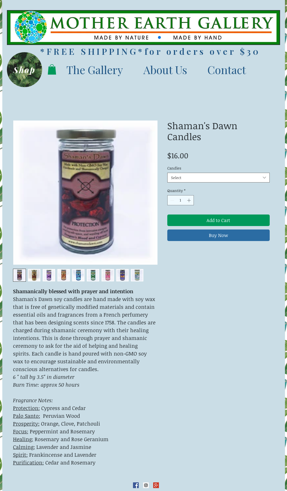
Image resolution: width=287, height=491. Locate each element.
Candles (174, 168)
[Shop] (24, 69)
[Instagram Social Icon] (146, 485)
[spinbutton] (180, 200)
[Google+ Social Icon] (156, 485)
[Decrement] (171, 200)
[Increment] (189, 200)
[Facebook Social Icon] (136, 485)
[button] (52, 69)
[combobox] (218, 178)
